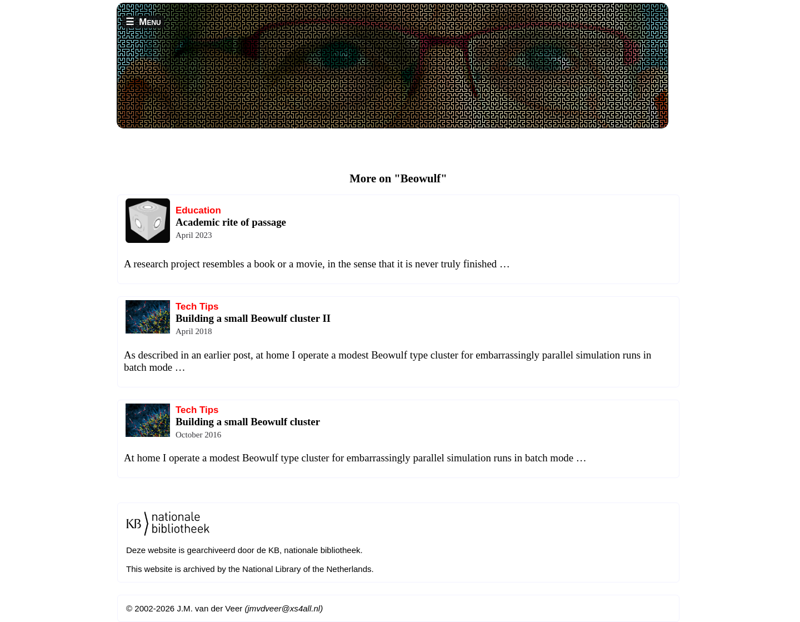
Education (198, 210)
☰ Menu (143, 22)
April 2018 (194, 331)
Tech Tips (197, 306)
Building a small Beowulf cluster (248, 421)
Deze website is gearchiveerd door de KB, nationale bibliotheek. (244, 550)
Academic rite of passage (231, 222)
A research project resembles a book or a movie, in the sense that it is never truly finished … (317, 264)
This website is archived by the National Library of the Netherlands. (250, 569)
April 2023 (194, 235)
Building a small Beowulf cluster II (253, 318)
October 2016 (198, 434)
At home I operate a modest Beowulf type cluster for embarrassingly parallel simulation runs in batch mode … (355, 458)
